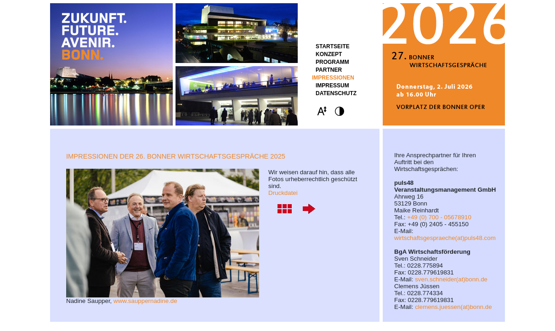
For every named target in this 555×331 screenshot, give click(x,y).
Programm (332, 62)
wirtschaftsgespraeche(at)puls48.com (445, 237)
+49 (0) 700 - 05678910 (439, 217)
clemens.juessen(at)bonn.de (453, 306)
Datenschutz (336, 93)
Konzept (329, 54)
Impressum (332, 85)
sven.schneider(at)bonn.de (451, 279)
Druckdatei (283, 192)
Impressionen (333, 77)
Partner (329, 70)
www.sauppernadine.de (145, 300)
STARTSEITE (333, 46)
